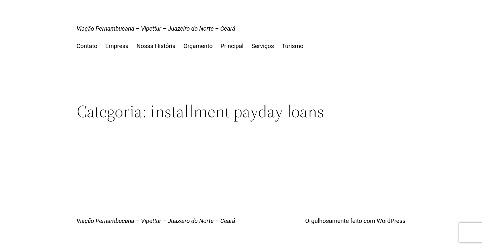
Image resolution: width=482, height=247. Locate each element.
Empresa (117, 45)
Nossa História (156, 45)
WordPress (391, 220)
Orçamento (198, 45)
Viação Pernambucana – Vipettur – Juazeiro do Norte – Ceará (156, 28)
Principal (231, 45)
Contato (87, 45)
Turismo (293, 45)
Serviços (262, 45)
